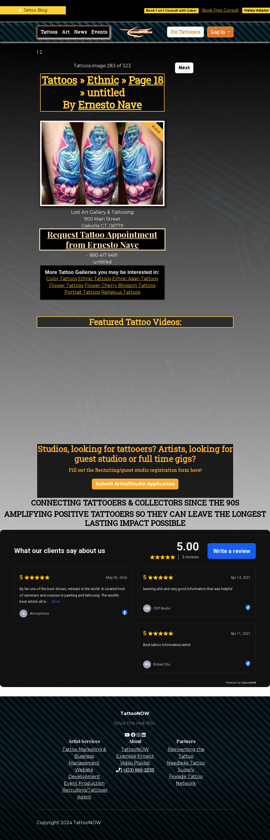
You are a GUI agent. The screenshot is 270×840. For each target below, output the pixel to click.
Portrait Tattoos (82, 292)
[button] (185, 32)
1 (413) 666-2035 (135, 770)
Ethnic (103, 80)
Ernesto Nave (110, 104)
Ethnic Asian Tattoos (135, 278)
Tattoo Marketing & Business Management (84, 756)
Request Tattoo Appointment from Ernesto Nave (102, 239)
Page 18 (146, 80)
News (80, 32)
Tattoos (49, 32)
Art (66, 32)
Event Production (84, 783)
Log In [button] (218, 32)
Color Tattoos (61, 278)
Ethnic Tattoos (94, 278)
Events (99, 32)
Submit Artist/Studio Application (135, 484)
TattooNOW (135, 749)
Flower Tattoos (66, 285)
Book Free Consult (224, 10)
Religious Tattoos (120, 292)
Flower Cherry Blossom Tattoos (120, 285)
